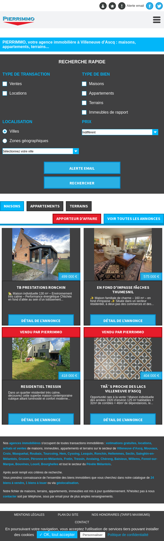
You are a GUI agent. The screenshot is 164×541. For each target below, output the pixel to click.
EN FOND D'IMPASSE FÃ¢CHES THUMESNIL (123, 289)
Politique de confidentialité (128, 535)
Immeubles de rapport (108, 112)
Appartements (101, 93)
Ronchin (100, 453)
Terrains (96, 103)
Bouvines (22, 464)
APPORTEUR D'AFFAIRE (76, 218)
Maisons (96, 84)
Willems (134, 459)
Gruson (24, 459)
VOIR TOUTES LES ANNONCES (133, 218)
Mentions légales (29, 514)
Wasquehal (20, 453)
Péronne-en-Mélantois (46, 459)
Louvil (35, 464)
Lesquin (87, 453)
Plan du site (68, 514)
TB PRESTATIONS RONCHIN (41, 287)
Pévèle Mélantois (99, 464)
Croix (7, 453)
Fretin (68, 459)
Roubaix (36, 453)
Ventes (16, 84)
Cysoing (73, 453)
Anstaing (92, 459)
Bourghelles (49, 464)
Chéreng (107, 459)
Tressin (79, 459)
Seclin (130, 453)
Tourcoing (50, 453)
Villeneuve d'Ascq (129, 448)
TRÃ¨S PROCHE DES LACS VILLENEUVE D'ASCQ (123, 388)
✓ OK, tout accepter (57, 534)
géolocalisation (67, 483)
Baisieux (120, 459)
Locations (18, 93)
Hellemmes (116, 453)
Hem (62, 453)
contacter (10, 496)
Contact (82, 522)
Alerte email (131, 6)
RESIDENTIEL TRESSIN (41, 386)
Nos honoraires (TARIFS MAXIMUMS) (121, 514)
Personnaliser (93, 535)
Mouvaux (150, 448)
